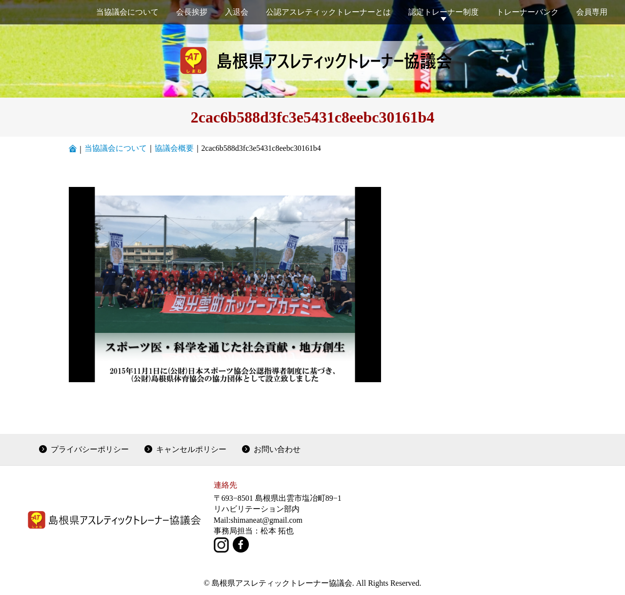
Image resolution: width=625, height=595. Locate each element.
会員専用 (591, 12)
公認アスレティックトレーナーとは (328, 12)
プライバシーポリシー (90, 449)
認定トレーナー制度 (443, 12)
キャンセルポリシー (191, 449)
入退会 (236, 12)
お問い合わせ (277, 449)
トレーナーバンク (527, 12)
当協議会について (127, 12)
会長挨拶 (191, 12)
